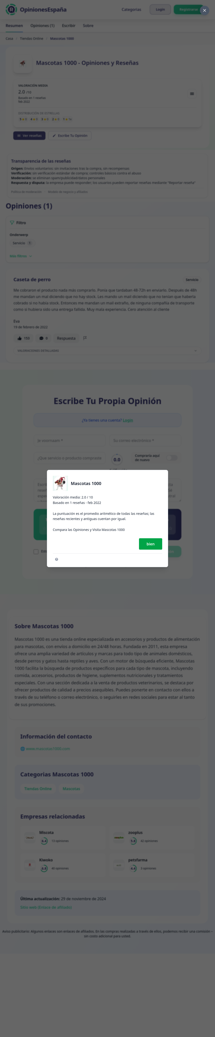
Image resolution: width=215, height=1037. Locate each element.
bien (151, 544)
